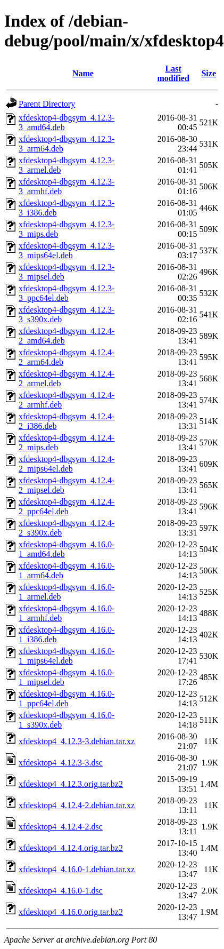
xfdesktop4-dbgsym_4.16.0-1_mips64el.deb (66, 656)
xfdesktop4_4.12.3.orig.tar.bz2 (71, 783)
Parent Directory (47, 103)
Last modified (173, 73)
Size (208, 73)
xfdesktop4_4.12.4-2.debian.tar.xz (77, 805)
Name (83, 73)
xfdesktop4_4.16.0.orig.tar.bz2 (71, 911)
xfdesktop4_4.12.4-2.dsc (61, 826)
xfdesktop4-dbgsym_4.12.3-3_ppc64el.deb (66, 293)
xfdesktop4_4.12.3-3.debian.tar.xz (77, 741)
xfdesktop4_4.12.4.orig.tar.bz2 (71, 847)
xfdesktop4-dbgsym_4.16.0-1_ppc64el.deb (66, 698)
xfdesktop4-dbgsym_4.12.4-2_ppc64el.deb (66, 506)
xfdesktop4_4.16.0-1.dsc (61, 890)
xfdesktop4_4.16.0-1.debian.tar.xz (77, 869)
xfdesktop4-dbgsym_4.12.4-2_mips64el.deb (66, 463)
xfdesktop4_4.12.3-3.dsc (61, 762)
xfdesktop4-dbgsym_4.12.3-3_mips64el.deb (66, 250)
